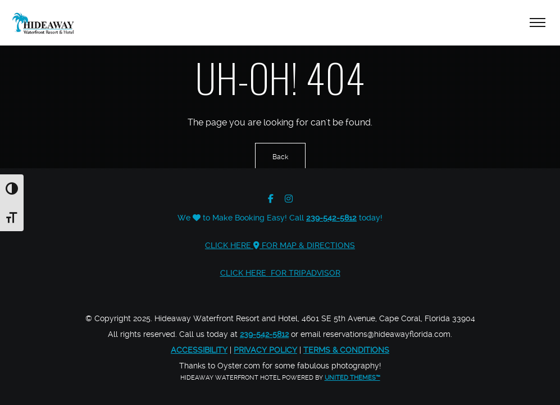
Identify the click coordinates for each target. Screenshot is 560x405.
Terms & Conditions (346, 349)
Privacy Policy (265, 349)
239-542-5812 (331, 217)
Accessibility (199, 349)
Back (280, 157)
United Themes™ (352, 377)
